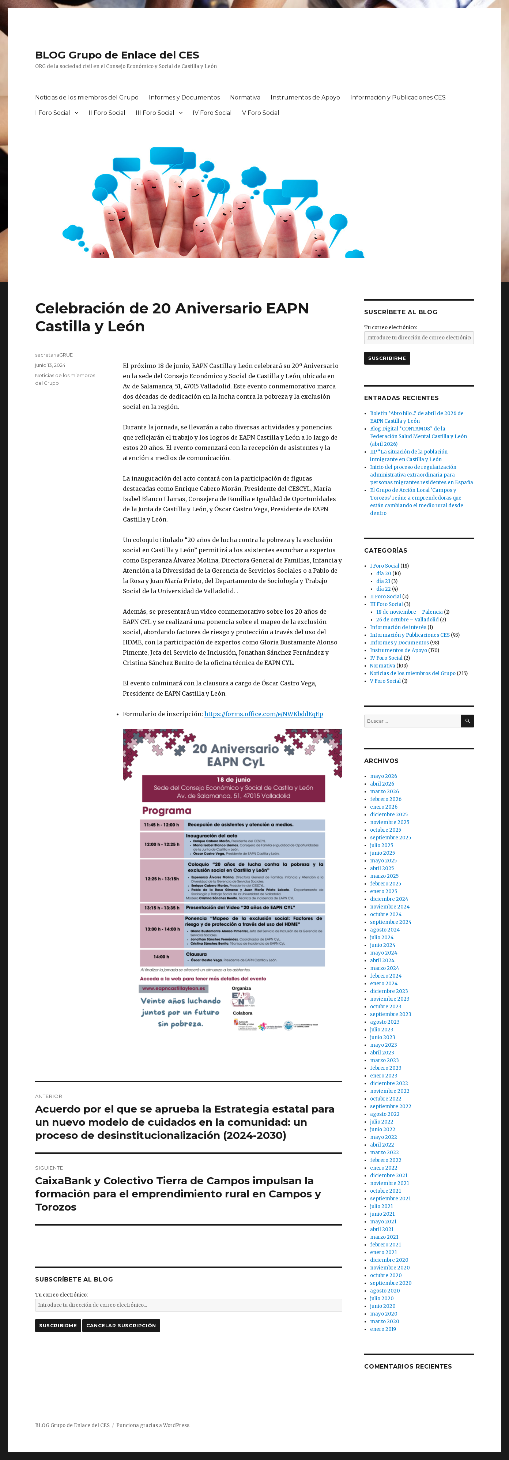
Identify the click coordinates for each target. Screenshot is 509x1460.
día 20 (383, 574)
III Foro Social (155, 112)
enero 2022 (383, 1168)
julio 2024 (382, 937)
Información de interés (398, 627)
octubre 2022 (385, 1099)
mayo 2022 (383, 1137)
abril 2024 (382, 960)
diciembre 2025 (389, 815)
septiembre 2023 (390, 1014)
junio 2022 (382, 1129)
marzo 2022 (384, 1152)
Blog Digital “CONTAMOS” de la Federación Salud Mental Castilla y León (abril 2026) (418, 436)
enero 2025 (383, 891)
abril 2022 (382, 1145)
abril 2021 (381, 1229)
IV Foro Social (212, 112)
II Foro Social (106, 112)
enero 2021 (383, 1252)
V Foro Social (260, 112)
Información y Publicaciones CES (398, 97)
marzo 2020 (384, 1321)
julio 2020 (382, 1298)
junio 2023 (382, 1037)
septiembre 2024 (391, 922)
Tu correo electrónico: (61, 1295)
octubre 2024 (386, 914)
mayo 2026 (383, 776)
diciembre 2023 (389, 991)
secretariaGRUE (54, 355)
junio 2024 (383, 945)
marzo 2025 (384, 876)
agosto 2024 (385, 930)
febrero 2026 (385, 799)
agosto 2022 (385, 1114)
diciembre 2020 (389, 1260)
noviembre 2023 (390, 999)
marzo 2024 (384, 968)
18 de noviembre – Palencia (409, 612)
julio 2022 (381, 1122)
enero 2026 (383, 807)
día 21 (383, 581)
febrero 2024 (386, 976)
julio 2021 (381, 1206)
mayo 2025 (383, 861)
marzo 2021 (384, 1237)
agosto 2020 (385, 1291)
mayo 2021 (383, 1222)
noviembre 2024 (390, 907)
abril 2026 (382, 784)
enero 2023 (383, 1076)
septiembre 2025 (390, 838)
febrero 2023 (385, 1068)
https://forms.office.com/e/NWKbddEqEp (263, 714)
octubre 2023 (385, 1007)
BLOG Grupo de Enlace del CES (117, 55)
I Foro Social (52, 112)
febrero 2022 (385, 1160)
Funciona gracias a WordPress (152, 1425)
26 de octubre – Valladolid (407, 620)
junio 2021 (382, 1214)
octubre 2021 (385, 1191)
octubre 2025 (385, 830)
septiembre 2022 (390, 1106)
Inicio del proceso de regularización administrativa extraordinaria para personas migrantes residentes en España (421, 475)
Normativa (245, 97)
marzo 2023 (384, 1060)
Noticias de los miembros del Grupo (87, 97)
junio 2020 (383, 1306)
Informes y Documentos (184, 97)
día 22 (383, 589)
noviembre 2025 (389, 822)
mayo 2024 (383, 953)
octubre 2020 (386, 1275)
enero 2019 (383, 1329)
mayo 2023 (383, 1045)
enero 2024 (384, 984)
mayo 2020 (383, 1314)
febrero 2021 (385, 1245)
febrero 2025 (385, 884)
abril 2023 (382, 1053)
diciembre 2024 (389, 899)
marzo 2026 (384, 792)
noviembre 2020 (390, 1268)
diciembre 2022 (389, 1083)
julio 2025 (381, 845)
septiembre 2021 (390, 1199)
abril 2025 (382, 868)
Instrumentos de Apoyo (305, 97)
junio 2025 (382, 853)
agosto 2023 (385, 1022)
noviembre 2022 (390, 1091)
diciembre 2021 (388, 1176)
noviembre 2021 (389, 1183)
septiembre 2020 (391, 1283)
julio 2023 (381, 1030)
